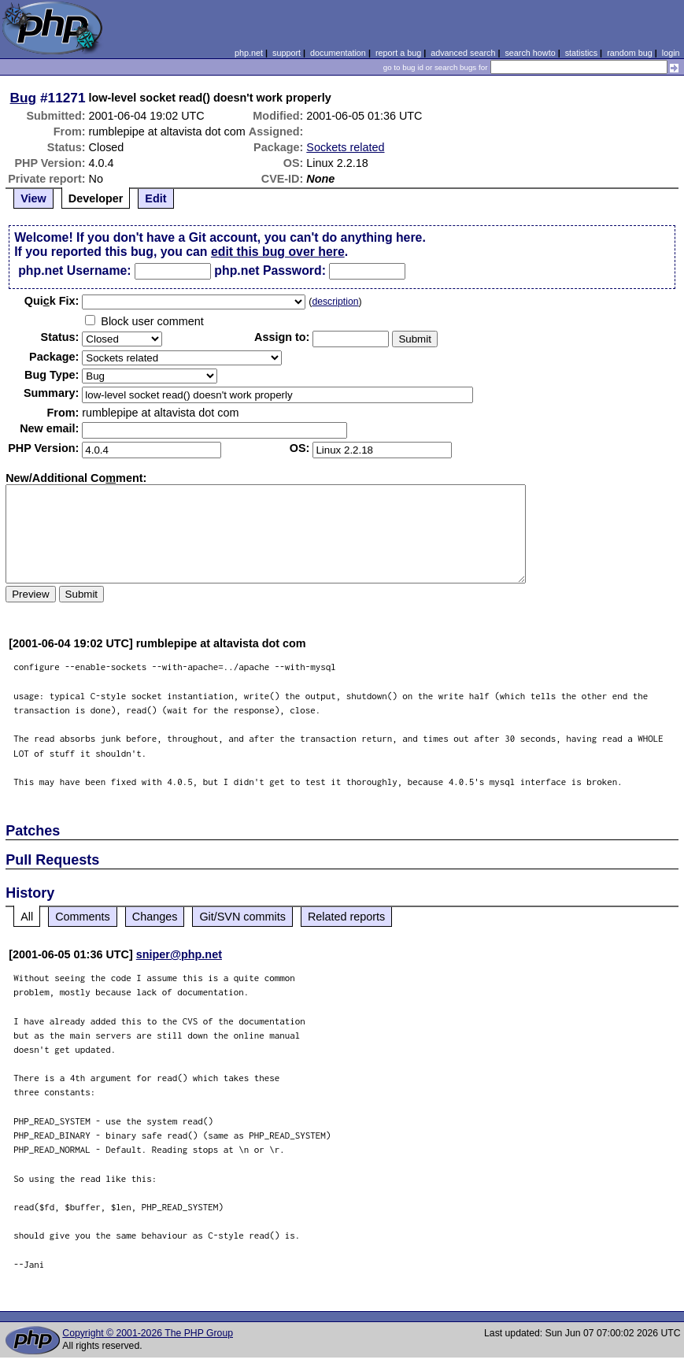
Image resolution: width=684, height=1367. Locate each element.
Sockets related (345, 147)
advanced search (463, 52)
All (26, 916)
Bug (23, 98)
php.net (249, 52)
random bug (630, 52)
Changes (155, 916)
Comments (82, 916)
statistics (581, 52)
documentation (338, 52)
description (335, 301)
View (33, 198)
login (671, 52)
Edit (155, 198)
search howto (530, 52)
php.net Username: (74, 270)
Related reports (346, 916)
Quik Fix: (51, 301)
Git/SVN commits (242, 916)
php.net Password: (270, 270)
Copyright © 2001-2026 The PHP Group (147, 1333)
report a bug (398, 52)
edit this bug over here (278, 251)
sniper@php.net (179, 954)
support (286, 52)
